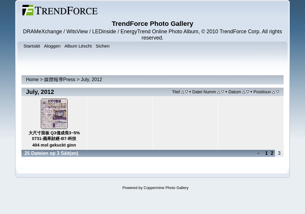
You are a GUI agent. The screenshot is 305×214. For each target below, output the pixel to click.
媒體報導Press (59, 79)
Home (32, 79)
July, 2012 (91, 79)
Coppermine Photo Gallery (166, 187)
